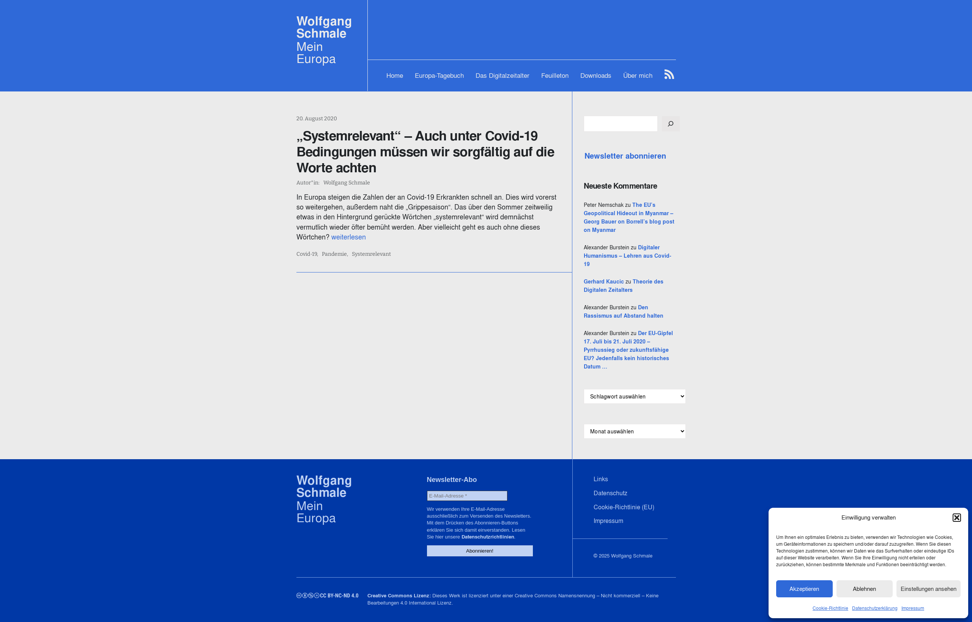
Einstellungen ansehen (928, 589)
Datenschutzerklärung (875, 608)
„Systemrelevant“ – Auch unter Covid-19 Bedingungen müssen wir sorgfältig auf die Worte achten (425, 152)
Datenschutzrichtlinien (488, 536)
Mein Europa (316, 52)
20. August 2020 (316, 118)
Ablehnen (864, 589)
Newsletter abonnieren (625, 156)
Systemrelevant (371, 254)
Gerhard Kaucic (604, 281)
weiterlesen (348, 237)
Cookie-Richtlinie (830, 608)
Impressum (912, 608)
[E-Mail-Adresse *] (467, 496)
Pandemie (334, 254)
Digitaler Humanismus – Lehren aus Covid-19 (627, 256)
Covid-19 (306, 254)
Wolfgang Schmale (324, 27)
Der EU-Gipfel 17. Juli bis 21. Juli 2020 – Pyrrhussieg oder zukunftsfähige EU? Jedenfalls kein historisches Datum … (628, 349)
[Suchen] (671, 124)
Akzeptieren (804, 589)
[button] (957, 517)
